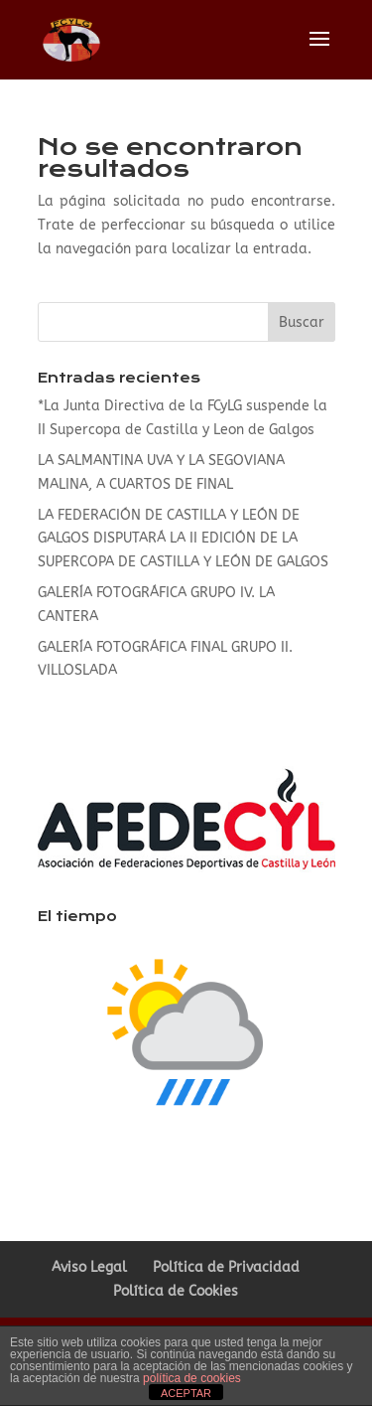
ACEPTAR (186, 1393)
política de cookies (192, 1378)
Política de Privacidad (226, 1267)
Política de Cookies (175, 1291)
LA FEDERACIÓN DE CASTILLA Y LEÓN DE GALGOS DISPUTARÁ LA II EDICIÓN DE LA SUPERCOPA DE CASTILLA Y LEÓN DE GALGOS (183, 539)
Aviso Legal (89, 1267)
